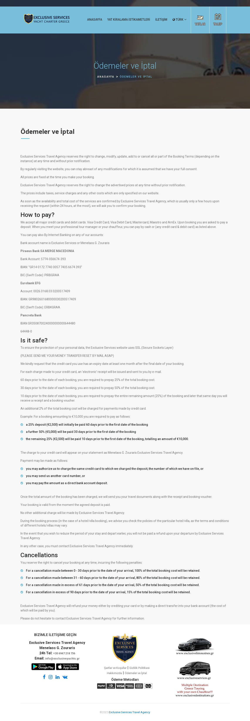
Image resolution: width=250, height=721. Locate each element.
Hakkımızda (114, 673)
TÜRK (177, 19)
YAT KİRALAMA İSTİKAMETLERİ (128, 19)
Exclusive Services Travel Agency (129, 712)
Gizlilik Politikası (139, 668)
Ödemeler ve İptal (136, 673)
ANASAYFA (94, 19)
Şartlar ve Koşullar (115, 668)
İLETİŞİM (161, 19)
